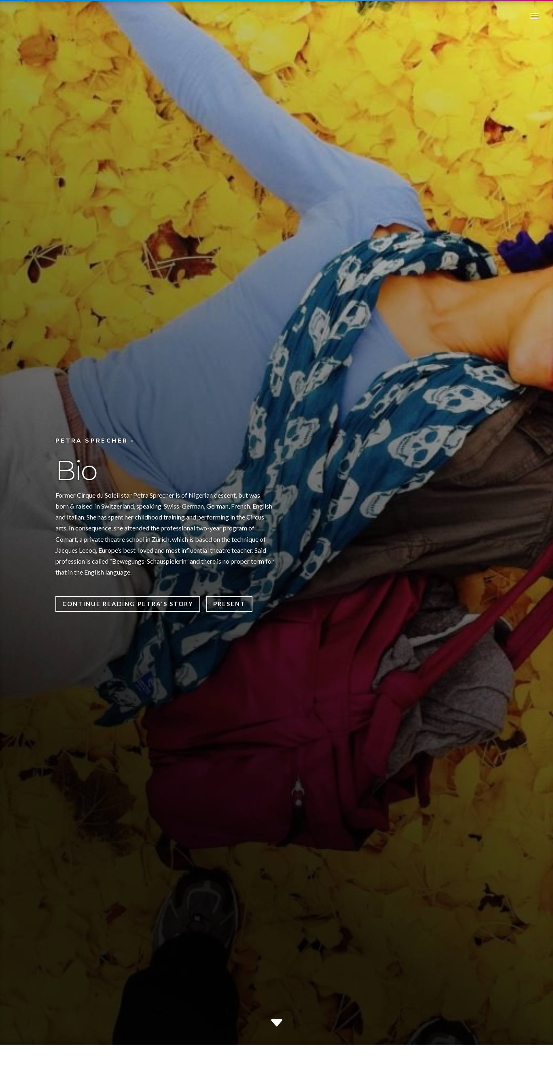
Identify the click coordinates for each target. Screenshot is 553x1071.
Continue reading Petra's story (127, 603)
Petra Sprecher (91, 440)
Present (229, 603)
